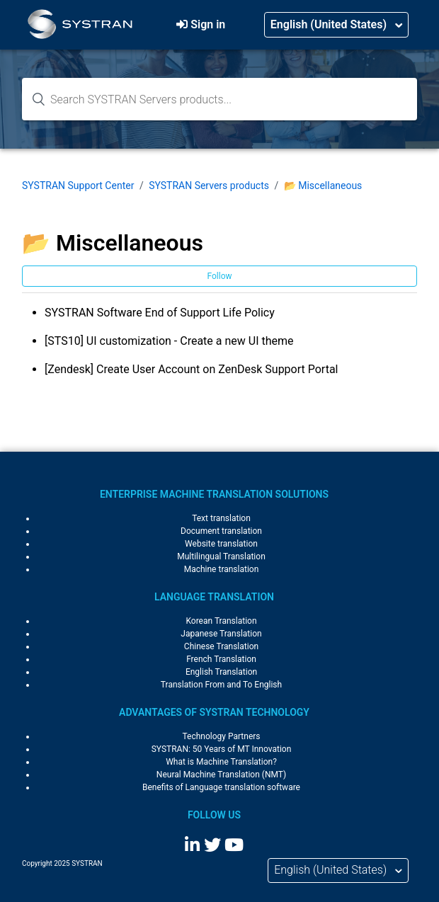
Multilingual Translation (221, 556)
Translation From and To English (221, 685)
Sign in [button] (207, 24)
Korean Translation (221, 621)
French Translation (221, 659)
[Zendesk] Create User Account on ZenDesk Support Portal (191, 369)
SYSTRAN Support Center (78, 185)
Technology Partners (221, 736)
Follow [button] (219, 276)
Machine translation (221, 569)
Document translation (221, 531)
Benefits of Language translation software (221, 787)
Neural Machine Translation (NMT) (221, 775)
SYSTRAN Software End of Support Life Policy (160, 312)
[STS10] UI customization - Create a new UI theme (169, 341)
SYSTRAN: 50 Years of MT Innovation (222, 749)
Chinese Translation (221, 646)
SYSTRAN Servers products (209, 185)
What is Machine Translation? (221, 762)
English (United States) (329, 24)
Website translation (221, 544)
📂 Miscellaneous (323, 185)
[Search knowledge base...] (219, 99)
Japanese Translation (221, 634)
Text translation (221, 518)
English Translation (221, 672)
